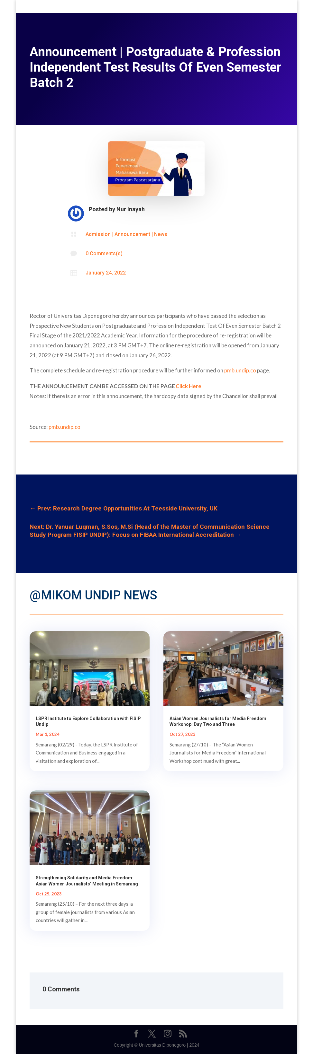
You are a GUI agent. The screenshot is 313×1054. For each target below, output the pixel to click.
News (160, 234)
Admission (98, 234)
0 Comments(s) (104, 253)
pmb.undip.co (240, 370)
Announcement (132, 234)
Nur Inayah (130, 209)
